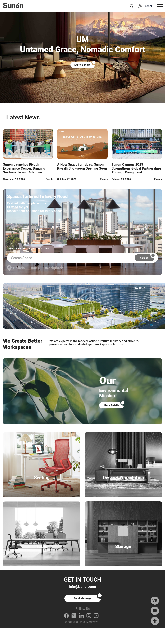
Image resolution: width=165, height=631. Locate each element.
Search (144, 257)
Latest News (23, 117)
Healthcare (29, 248)
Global (148, 6)
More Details (111, 405)
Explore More (82, 64)
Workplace (15, 248)
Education (43, 248)
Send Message (82, 601)
